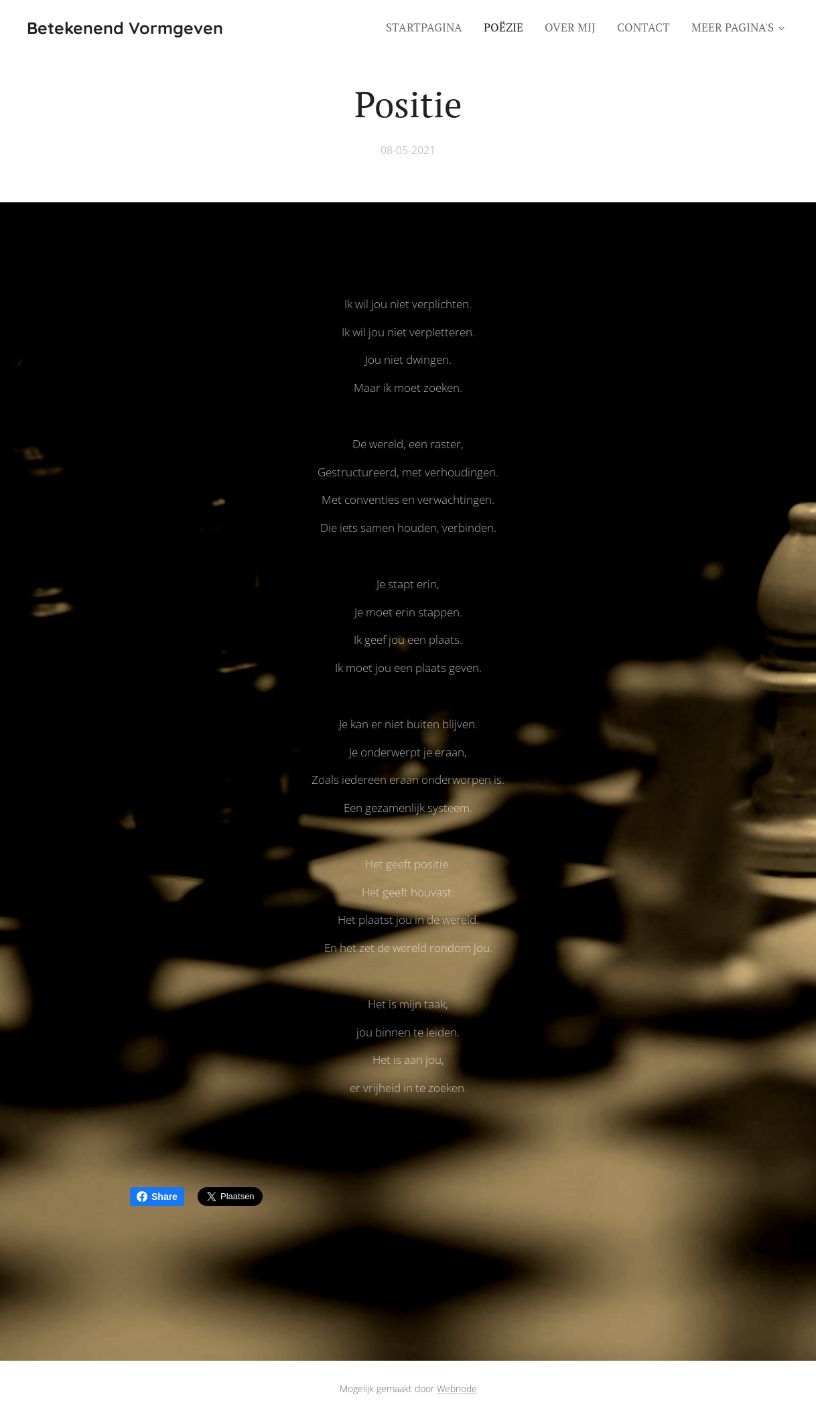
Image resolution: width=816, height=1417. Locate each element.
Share (157, 1196)
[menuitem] (428, 27)
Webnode (457, 1388)
